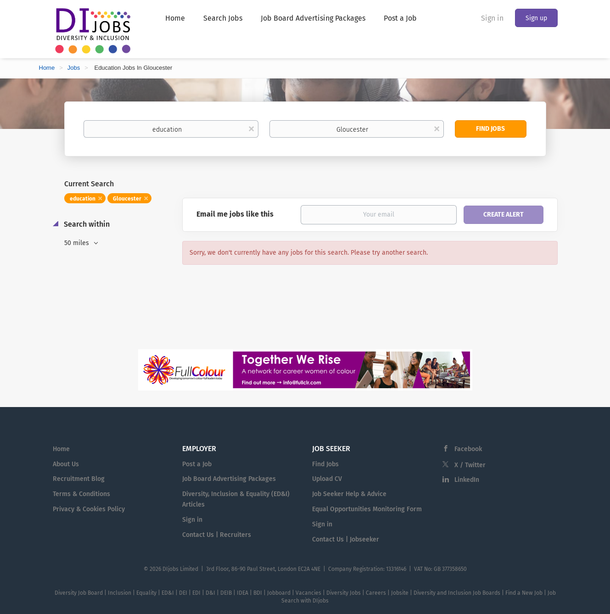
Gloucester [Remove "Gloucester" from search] (127, 198)
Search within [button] (86, 224)
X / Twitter (470, 465)
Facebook (468, 449)
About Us (66, 464)
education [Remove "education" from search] (82, 198)
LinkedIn (466, 480)
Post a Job (197, 464)
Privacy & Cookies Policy (89, 509)
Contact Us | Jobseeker (345, 539)
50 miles (77, 243)
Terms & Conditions (81, 494)
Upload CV (327, 479)
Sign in (492, 18)
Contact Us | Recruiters (216, 535)
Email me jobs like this (235, 214)
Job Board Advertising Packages (229, 479)
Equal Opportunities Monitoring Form (367, 509)
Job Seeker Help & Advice (349, 494)
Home (47, 67)
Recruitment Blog (79, 479)
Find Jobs (490, 129)
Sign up (536, 18)
